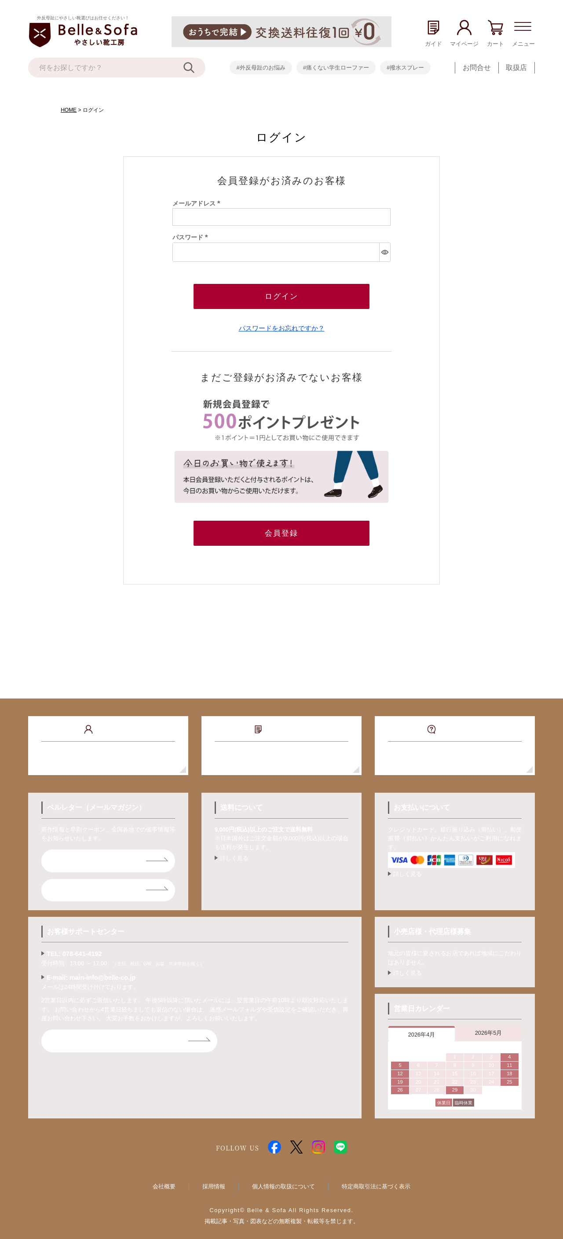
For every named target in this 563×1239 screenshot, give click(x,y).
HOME (69, 110)
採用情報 (213, 1181)
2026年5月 (488, 1027)
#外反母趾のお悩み (260, 67)
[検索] (194, 67)
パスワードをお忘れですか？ (282, 325)
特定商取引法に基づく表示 (376, 1181)
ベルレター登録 (80, 855)
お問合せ (477, 67)
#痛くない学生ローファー (336, 67)
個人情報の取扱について (283, 1181)
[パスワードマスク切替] (384, 252)
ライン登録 (73, 884)
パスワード (191, 237)
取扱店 (516, 67)
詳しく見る (234, 852)
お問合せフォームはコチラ (97, 1035)
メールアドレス (197, 203)
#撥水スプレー (405, 67)
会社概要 (164, 1181)
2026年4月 (421, 1029)
